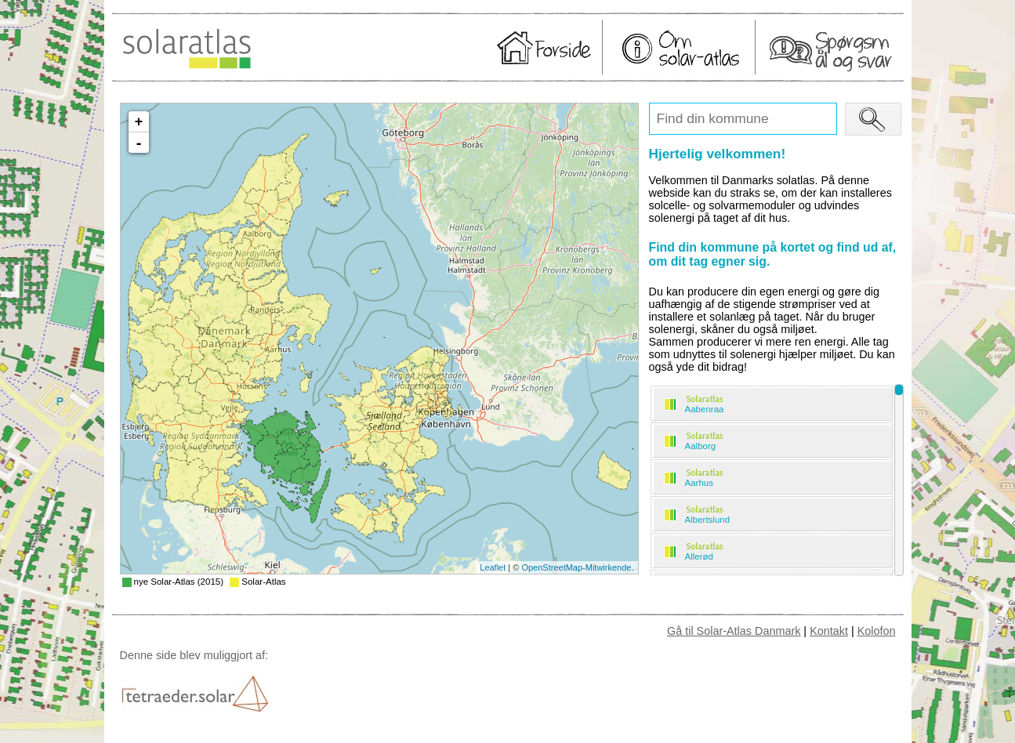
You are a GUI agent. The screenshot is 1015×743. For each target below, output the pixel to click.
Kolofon (876, 631)
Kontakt (829, 631)
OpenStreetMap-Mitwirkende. (577, 567)
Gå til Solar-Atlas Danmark (733, 631)
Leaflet (493, 567)
